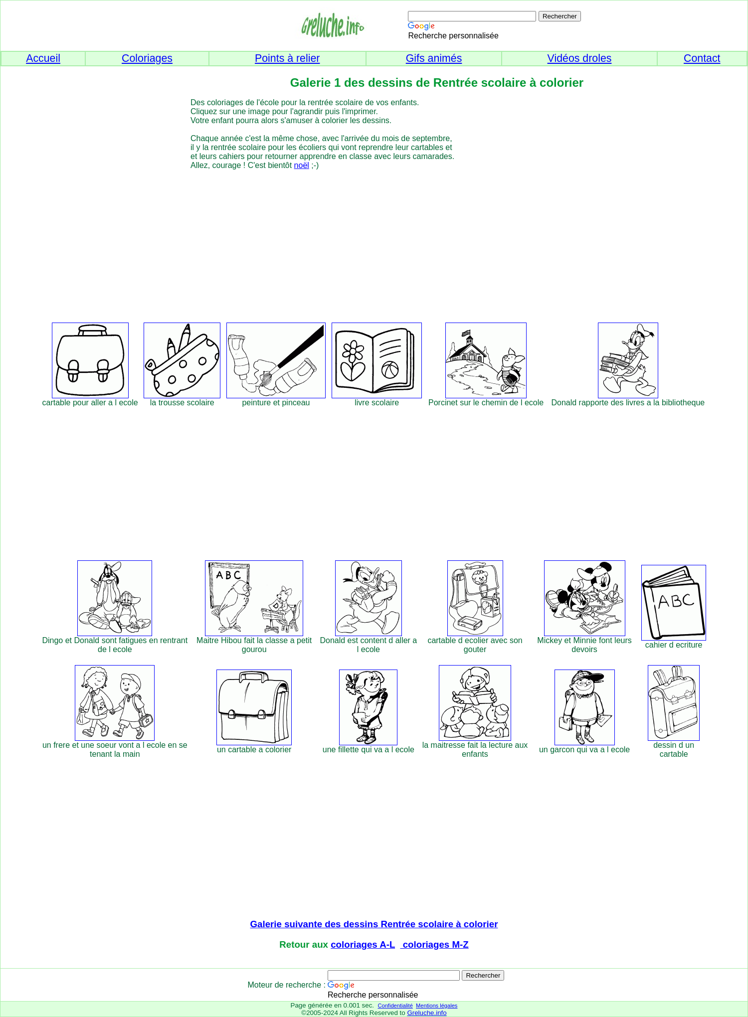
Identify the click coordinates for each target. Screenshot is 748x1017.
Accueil (43, 58)
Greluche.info (426, 1013)
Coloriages (147, 58)
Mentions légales (436, 1006)
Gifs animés (434, 58)
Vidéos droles (580, 58)
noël (301, 165)
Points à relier (287, 58)
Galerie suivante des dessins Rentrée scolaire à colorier (374, 924)
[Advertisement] (392, 240)
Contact (702, 58)
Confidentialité (394, 1006)
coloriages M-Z (434, 944)
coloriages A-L (363, 944)
